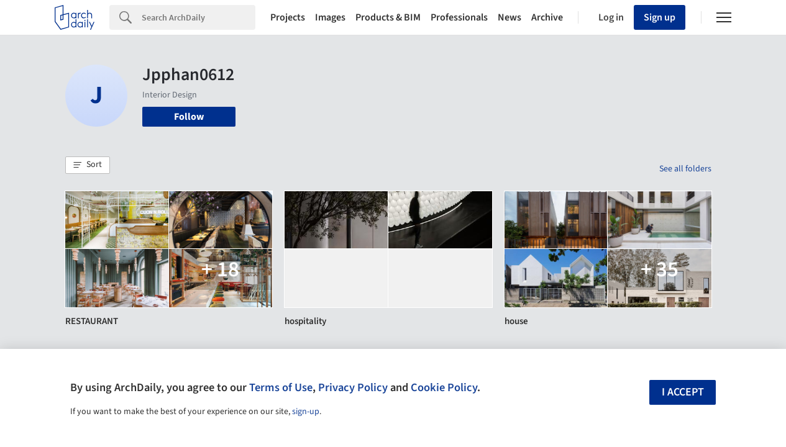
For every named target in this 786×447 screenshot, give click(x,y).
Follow (189, 117)
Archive (547, 17)
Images (330, 17)
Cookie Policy (444, 387)
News (509, 17)
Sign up (659, 17)
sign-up (305, 411)
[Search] (198, 17)
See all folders (685, 169)
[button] (87, 165)
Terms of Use (281, 387)
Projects (287, 17)
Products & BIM (388, 17)
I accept (683, 392)
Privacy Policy (353, 387)
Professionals (459, 17)
